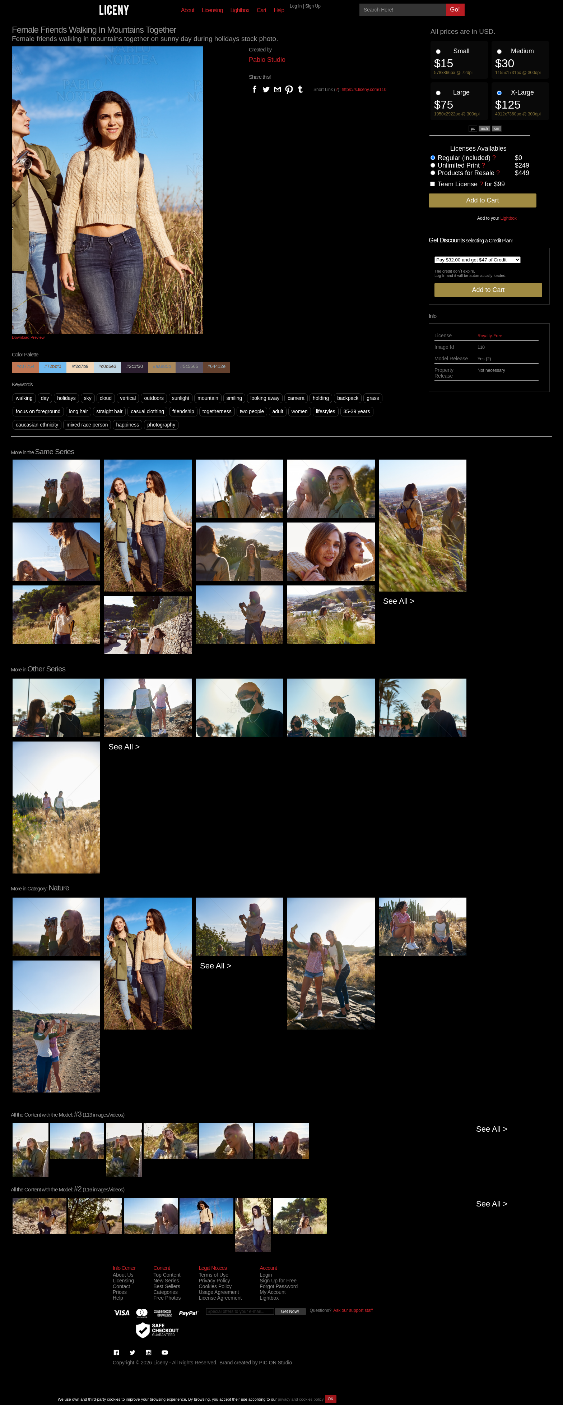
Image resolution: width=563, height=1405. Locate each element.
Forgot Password (279, 1286)
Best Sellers (166, 1286)
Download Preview (28, 337)
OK (331, 1399)
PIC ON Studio (275, 1362)
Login (266, 1275)
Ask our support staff (353, 1310)
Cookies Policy (215, 1286)
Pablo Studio (267, 59)
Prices (120, 1292)
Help (279, 10)
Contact (121, 1286)
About (187, 10)
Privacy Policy (214, 1280)
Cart (261, 10)
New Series (166, 1280)
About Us (123, 1275)
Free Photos (167, 1298)
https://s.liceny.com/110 (364, 89)
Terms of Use (213, 1275)
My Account (272, 1292)
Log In (296, 6)
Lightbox (239, 10)
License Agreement (220, 1298)
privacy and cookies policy (301, 1399)
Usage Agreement (219, 1292)
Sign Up (313, 6)
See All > (398, 601)
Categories (165, 1292)
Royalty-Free (490, 335)
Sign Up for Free (278, 1280)
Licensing (212, 10)
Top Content (167, 1275)
